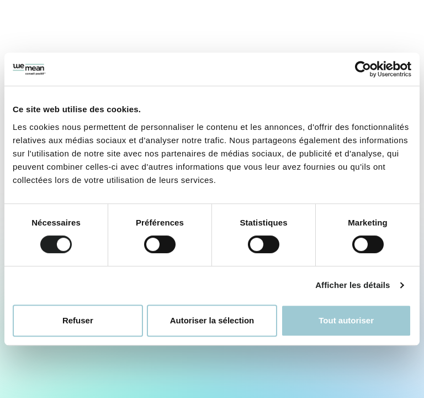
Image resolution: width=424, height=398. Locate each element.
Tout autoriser (346, 320)
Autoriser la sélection (212, 320)
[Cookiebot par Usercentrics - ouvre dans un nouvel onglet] (363, 69)
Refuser (77, 320)
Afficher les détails (352, 285)
